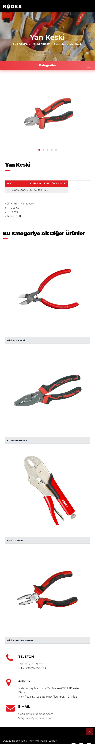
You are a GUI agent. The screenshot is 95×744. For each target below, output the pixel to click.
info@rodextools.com (40, 713)
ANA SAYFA (20, 44)
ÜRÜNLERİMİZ (41, 44)
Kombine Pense (17, 440)
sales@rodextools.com (39, 718)
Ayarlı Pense (15, 540)
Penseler (60, 44)
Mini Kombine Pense (20, 640)
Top (89, 731)
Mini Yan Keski (16, 340)
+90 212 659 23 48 (34, 664)
